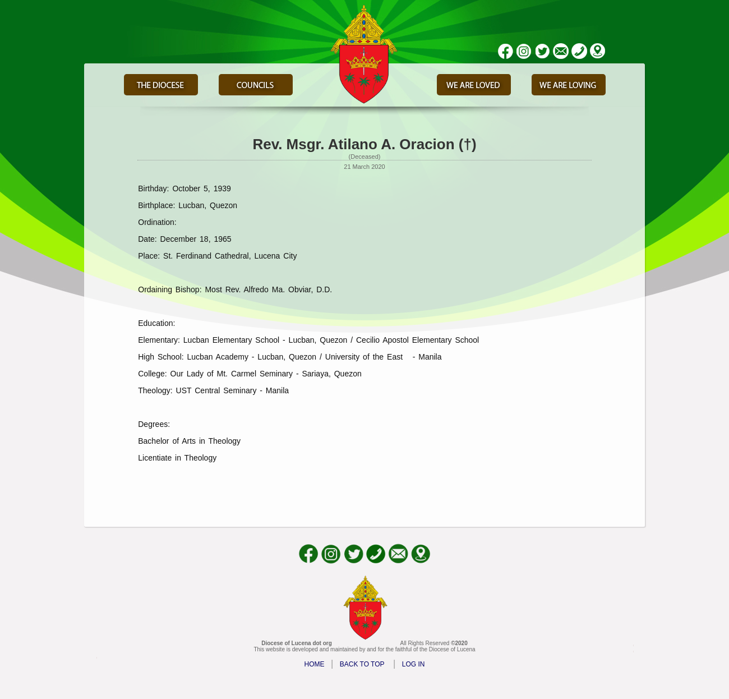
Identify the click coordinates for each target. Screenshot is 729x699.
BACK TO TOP (362, 664)
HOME (314, 664)
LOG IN (413, 664)
